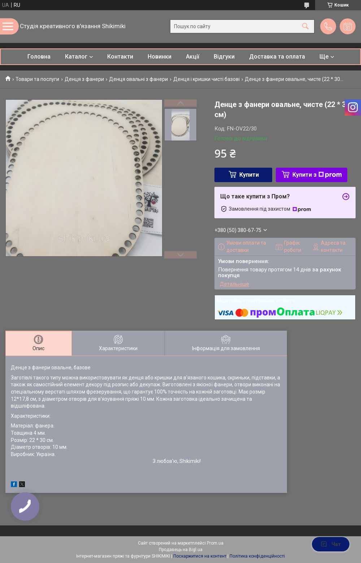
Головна (39, 56)
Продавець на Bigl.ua (181, 549)
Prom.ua (215, 543)
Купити (249, 174)
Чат (331, 544)
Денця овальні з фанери (138, 79)
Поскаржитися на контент (199, 556)
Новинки (159, 56)
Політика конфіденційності (257, 556)
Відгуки (224, 56)
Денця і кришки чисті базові (206, 79)
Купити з (317, 174)
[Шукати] (305, 26)
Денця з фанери (84, 79)
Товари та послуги (37, 79)
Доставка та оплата (277, 56)
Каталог (76, 56)
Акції (192, 56)
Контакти (120, 56)
